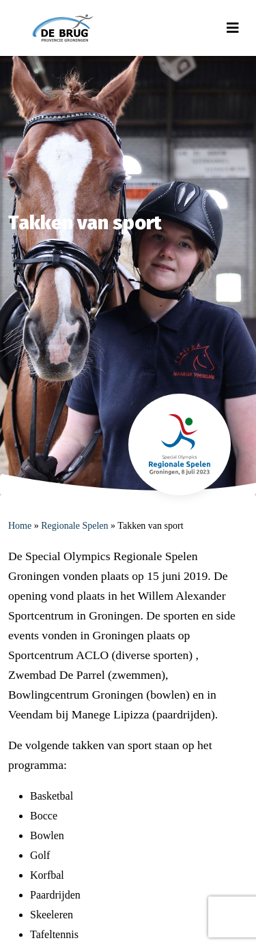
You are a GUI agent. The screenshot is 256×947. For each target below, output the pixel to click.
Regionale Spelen (74, 526)
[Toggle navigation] (233, 28)
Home (19, 526)
